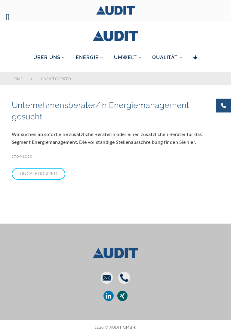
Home (17, 79)
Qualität (165, 57)
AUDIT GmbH (115, 34)
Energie (87, 57)
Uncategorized (38, 173)
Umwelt (125, 57)
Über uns (46, 57)
